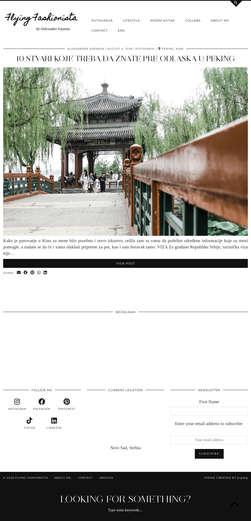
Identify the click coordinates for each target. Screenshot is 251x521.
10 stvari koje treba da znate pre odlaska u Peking (125, 58)
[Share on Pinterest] (32, 272)
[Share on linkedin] (45, 272)
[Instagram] (27, 341)
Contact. (100, 30)
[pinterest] (66, 404)
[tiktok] (29, 423)
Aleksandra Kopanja (85, 48)
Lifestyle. (132, 20)
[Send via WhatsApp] (39, 272)
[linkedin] (54, 423)
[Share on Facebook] (25, 272)
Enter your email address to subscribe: (209, 423)
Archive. (107, 477)
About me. (220, 20)
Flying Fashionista (31, 477)
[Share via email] (18, 272)
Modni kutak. (163, 20)
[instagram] (17, 404)
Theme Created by (226, 477)
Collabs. (193, 20)
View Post (125, 263)
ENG (121, 30)
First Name (209, 401)
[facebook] (41, 404)
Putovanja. (102, 20)
